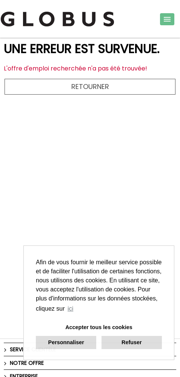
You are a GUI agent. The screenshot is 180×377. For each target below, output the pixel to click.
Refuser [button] (132, 342)
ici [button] (70, 308)
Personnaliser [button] (66, 342)
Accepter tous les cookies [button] (98, 327)
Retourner (90, 86)
